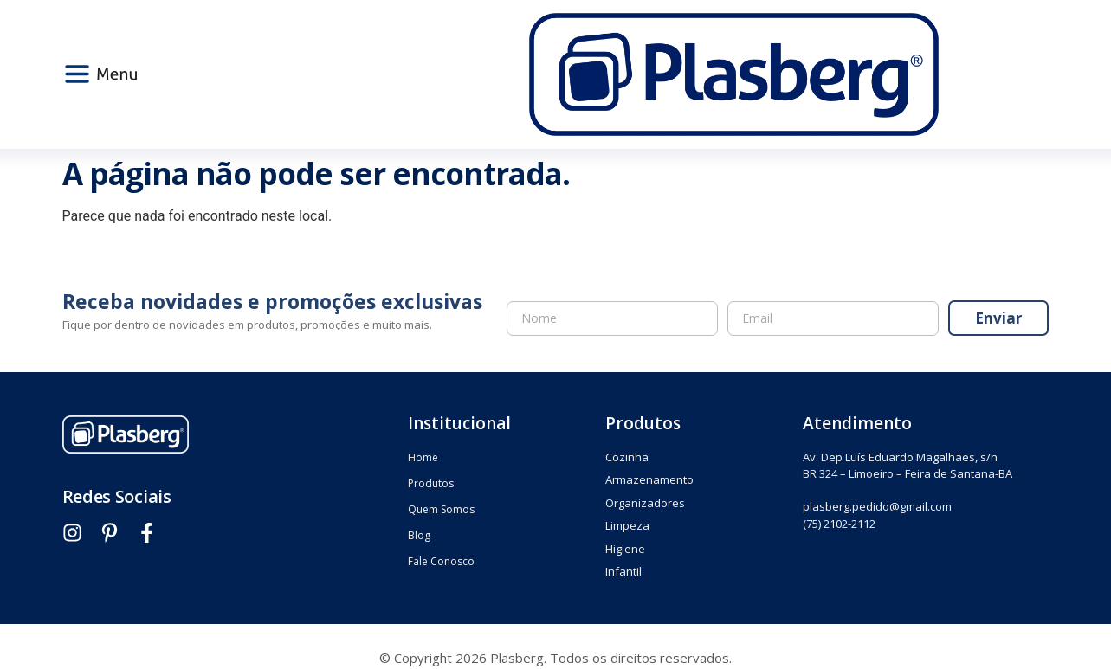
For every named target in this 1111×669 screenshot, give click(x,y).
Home (423, 457)
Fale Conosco (441, 561)
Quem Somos (441, 509)
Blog (419, 535)
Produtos (431, 483)
